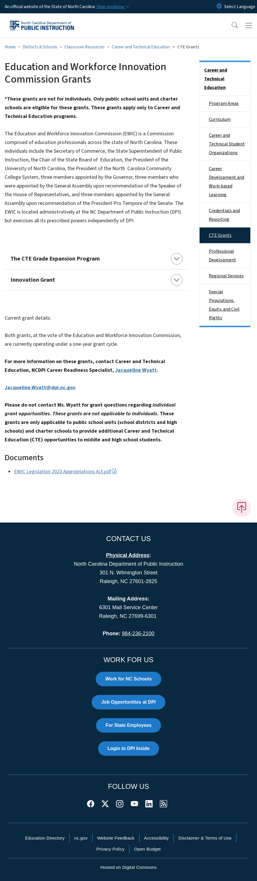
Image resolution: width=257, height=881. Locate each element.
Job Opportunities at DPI (128, 702)
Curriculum (220, 119)
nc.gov (81, 838)
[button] (231, 25)
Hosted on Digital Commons (128, 867)
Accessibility (156, 838)
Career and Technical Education (141, 47)
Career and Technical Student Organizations (227, 144)
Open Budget (147, 849)
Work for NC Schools (128, 678)
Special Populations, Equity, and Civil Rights (224, 305)
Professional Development (222, 255)
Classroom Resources (84, 47)
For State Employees (128, 725)
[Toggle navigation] (249, 25)
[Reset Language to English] (219, 6)
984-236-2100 (138, 633)
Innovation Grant (32, 280)
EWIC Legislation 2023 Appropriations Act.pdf (65, 471)
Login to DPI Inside (129, 748)
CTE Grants (220, 235)
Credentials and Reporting (224, 215)
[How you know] (112, 6)
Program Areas (224, 103)
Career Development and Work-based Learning (226, 181)
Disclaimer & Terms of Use (205, 838)
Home (10, 47)
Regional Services (226, 276)
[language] (239, 6)
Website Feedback (116, 838)
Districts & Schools (40, 47)
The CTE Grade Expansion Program (55, 259)
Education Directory (45, 838)
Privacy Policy (110, 849)
